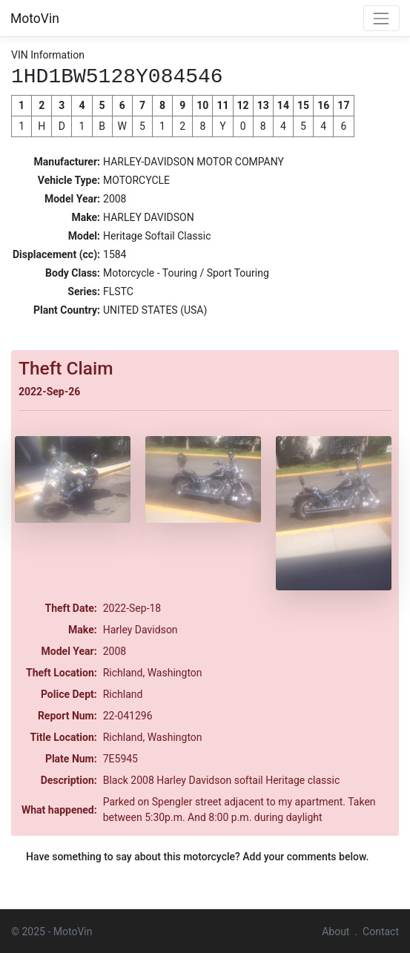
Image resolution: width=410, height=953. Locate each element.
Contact (381, 931)
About (335, 931)
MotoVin (34, 18)
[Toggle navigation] (381, 18)
